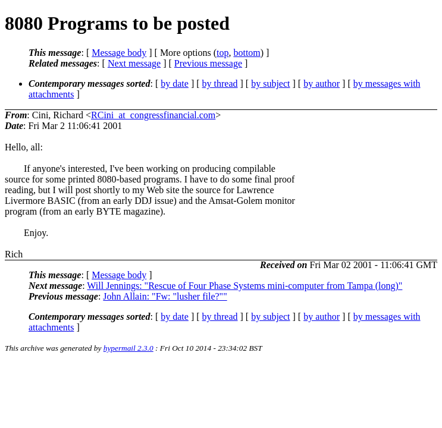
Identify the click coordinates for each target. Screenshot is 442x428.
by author (321, 83)
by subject (270, 83)
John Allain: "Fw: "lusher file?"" (165, 296)
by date (175, 83)
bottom (246, 53)
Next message (134, 63)
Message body (119, 53)
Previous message (208, 63)
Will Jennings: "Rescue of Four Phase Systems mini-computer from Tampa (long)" (244, 286)
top (222, 53)
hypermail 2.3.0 (128, 348)
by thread (220, 83)
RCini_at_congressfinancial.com (153, 115)
